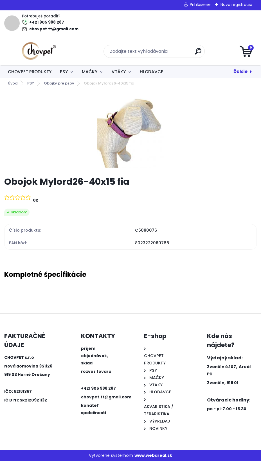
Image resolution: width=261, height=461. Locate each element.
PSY (64, 72)
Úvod (12, 83)
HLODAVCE (151, 72)
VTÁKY (119, 72)
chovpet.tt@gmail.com (53, 29)
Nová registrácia (236, 4)
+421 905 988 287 (46, 22)
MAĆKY (89, 72)
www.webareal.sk (153, 455)
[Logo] (38, 51)
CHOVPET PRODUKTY (29, 72)
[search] (198, 53)
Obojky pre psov (59, 83)
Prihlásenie (200, 4)
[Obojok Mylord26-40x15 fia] (130, 133)
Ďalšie (240, 71)
